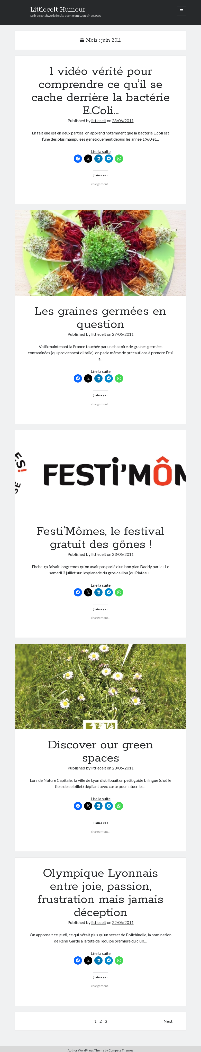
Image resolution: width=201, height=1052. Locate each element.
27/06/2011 (123, 334)
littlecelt (98, 120)
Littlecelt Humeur (57, 10)
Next (167, 1021)
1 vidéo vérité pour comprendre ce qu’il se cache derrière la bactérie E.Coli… (100, 91)
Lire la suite (101, 151)
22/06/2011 (123, 922)
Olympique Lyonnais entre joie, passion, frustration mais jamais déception (100, 893)
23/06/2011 (123, 554)
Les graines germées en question (100, 253)
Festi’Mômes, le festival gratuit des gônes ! (100, 473)
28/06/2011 (123, 120)
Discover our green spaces (100, 686)
